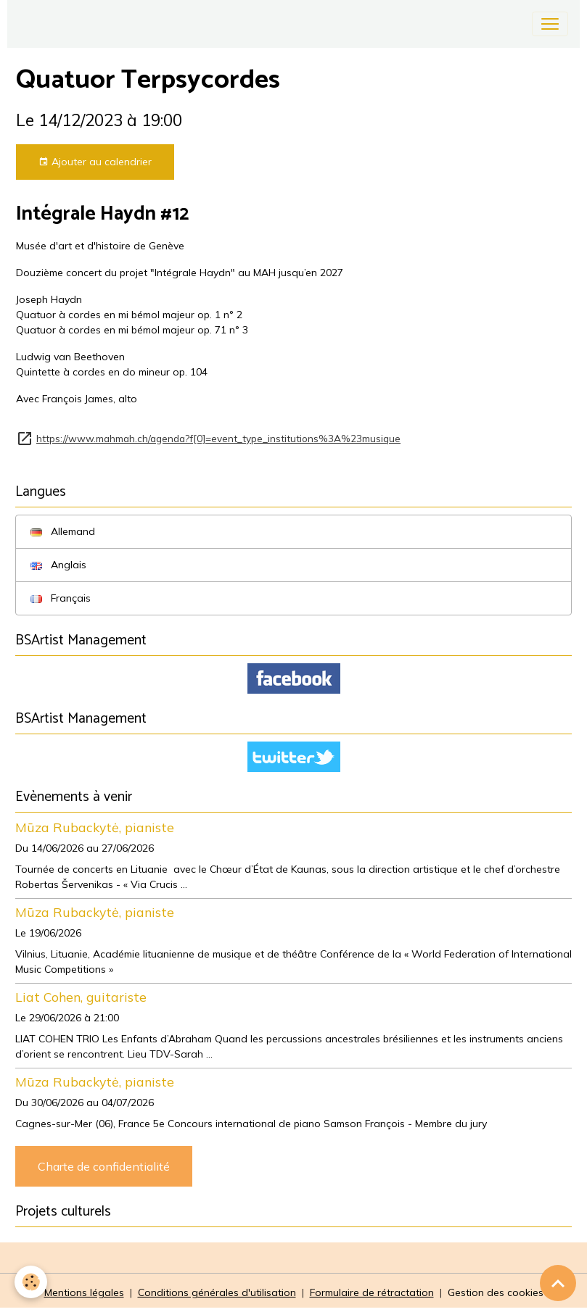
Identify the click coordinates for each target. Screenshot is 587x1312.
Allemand (62, 531)
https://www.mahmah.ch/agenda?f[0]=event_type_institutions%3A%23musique (218, 438)
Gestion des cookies (495, 1292)
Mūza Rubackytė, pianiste (94, 827)
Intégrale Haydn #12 (102, 214)
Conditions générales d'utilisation (217, 1292)
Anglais (58, 564)
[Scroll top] (558, 1283)
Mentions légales (84, 1292)
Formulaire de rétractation (372, 1292)
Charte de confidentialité (104, 1166)
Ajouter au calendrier (95, 162)
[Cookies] (31, 1282)
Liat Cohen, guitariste (81, 997)
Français (60, 598)
